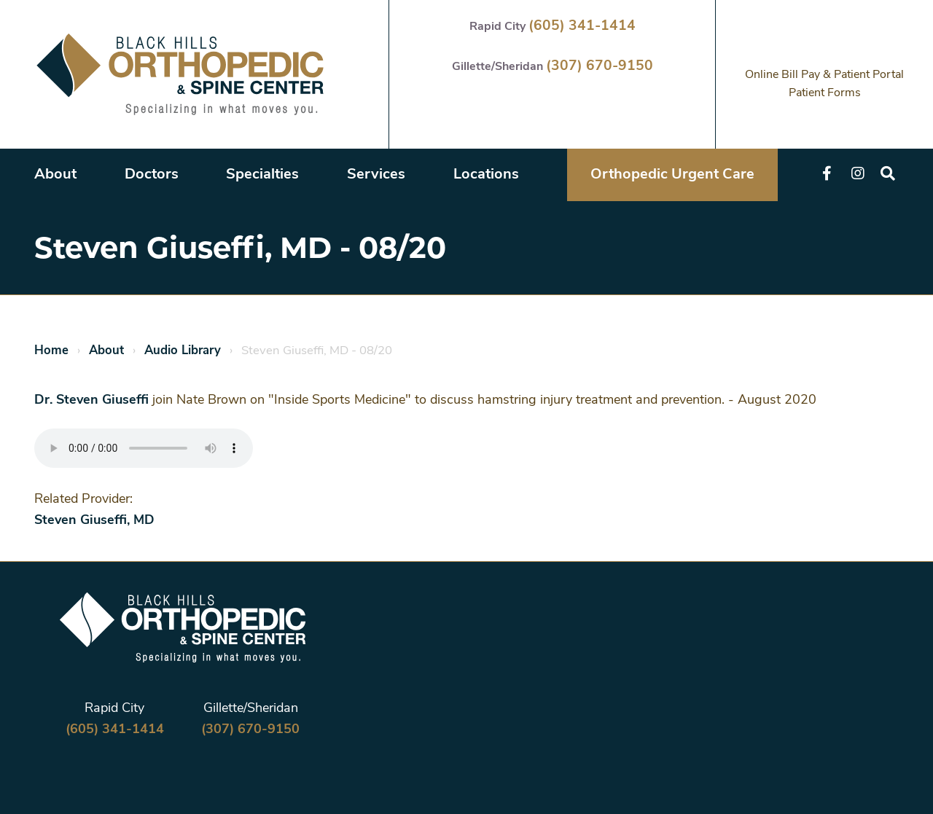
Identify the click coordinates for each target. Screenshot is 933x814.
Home (51, 351)
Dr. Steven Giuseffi (91, 400)
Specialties (262, 175)
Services (376, 175)
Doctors (152, 175)
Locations (486, 175)
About (55, 175)
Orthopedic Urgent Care (672, 175)
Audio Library (182, 351)
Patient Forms (825, 93)
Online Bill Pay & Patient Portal (824, 75)
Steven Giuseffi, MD (94, 521)
